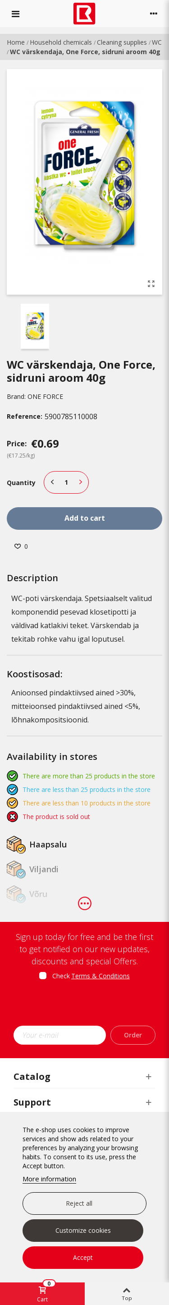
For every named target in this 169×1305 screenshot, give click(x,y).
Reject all (79, 1203)
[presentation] (88, 1005)
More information (49, 1178)
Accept (83, 1257)
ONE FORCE (45, 396)
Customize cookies (83, 1230)
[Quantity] (66, 482)
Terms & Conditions (100, 976)
